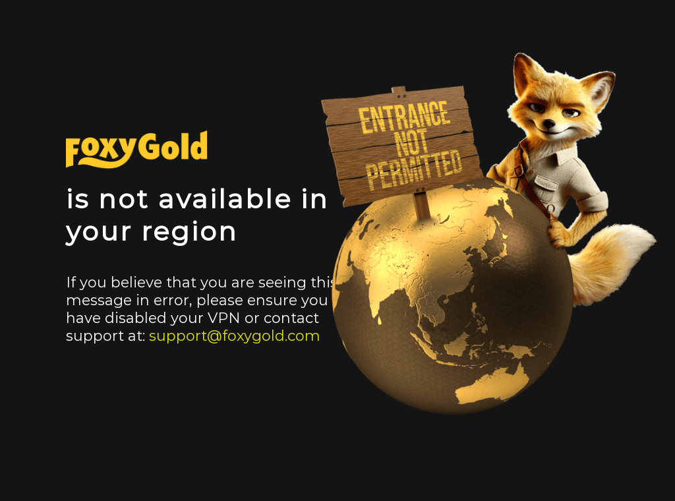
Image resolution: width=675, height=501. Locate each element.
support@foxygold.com (234, 336)
